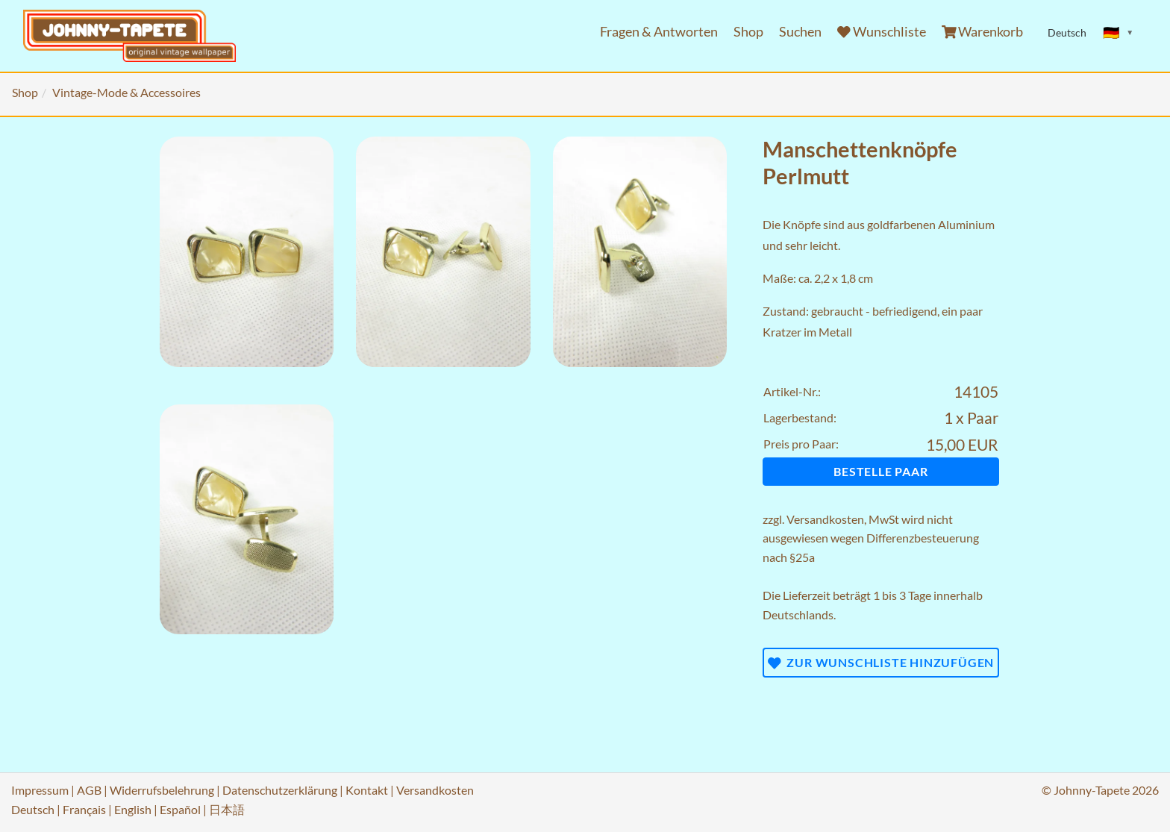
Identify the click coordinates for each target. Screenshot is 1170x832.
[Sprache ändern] (1118, 33)
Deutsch (32, 809)
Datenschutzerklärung (279, 790)
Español (180, 809)
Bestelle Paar (880, 471)
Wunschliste (881, 32)
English (132, 809)
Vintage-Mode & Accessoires (126, 92)
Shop (748, 32)
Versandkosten (825, 519)
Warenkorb (983, 32)
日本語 (227, 809)
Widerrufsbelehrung (162, 790)
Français (84, 809)
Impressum (40, 790)
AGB (89, 790)
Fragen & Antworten (659, 32)
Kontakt (366, 790)
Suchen (800, 32)
